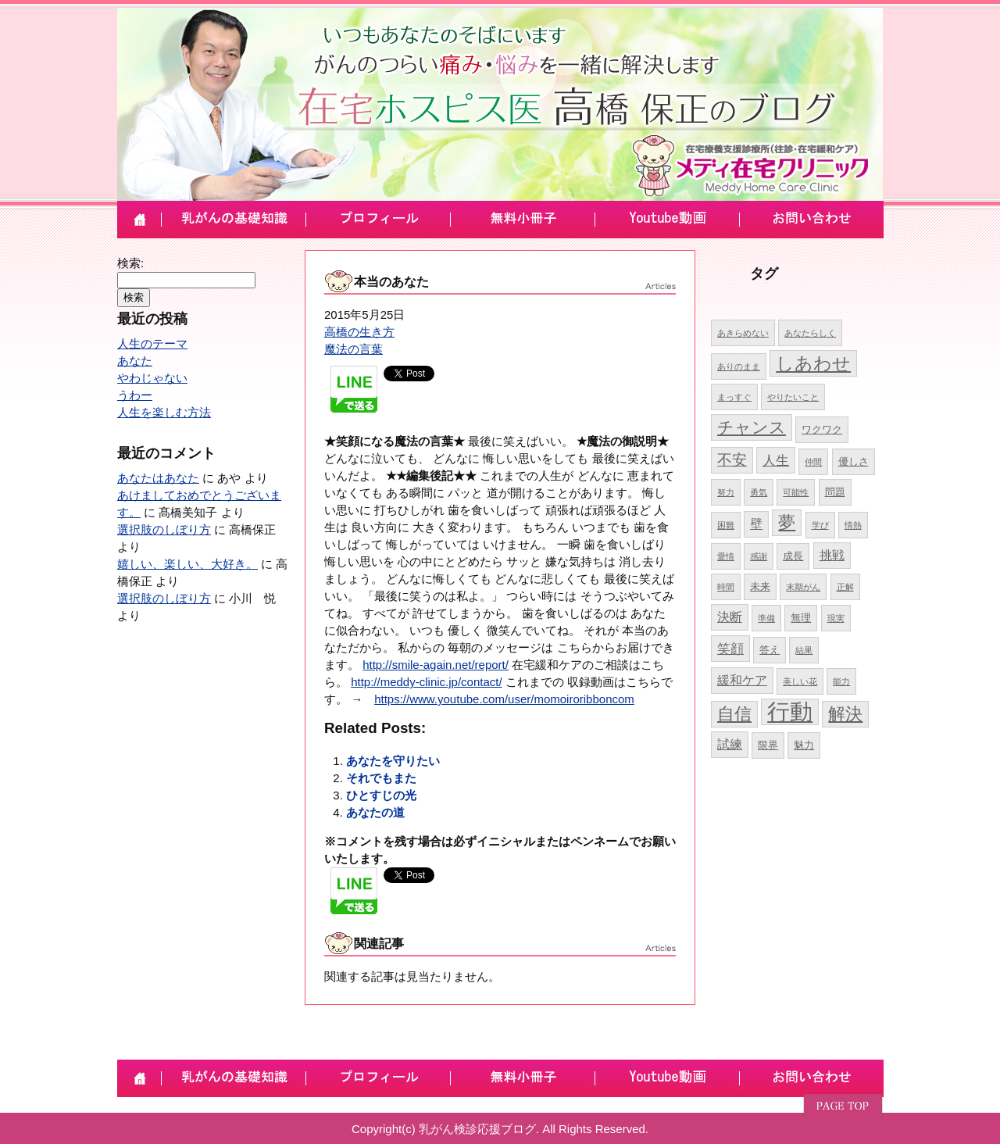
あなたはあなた (158, 477)
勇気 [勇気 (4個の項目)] (758, 492)
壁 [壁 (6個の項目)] (756, 524)
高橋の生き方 (359, 331)
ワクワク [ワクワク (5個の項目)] (822, 429)
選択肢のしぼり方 (164, 529)
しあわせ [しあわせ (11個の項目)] (813, 363)
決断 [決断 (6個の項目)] (729, 617)
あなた (134, 360)
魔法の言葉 (353, 349)
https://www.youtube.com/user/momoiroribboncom (504, 699)
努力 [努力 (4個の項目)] (725, 492)
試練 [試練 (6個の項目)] (729, 744)
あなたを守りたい (393, 760)
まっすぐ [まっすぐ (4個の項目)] (734, 397)
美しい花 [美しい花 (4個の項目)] (800, 681)
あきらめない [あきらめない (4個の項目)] (743, 333)
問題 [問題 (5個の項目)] (835, 492)
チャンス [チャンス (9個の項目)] (751, 427)
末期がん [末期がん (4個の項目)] (803, 587)
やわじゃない (152, 377)
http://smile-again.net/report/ (435, 664)
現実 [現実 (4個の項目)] (836, 618)
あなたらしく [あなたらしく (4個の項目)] (810, 333)
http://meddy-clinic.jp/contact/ (426, 681)
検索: (130, 263)
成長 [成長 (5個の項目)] (793, 556)
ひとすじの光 (381, 795)
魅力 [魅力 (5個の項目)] (804, 745)
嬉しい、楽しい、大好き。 (187, 563)
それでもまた (381, 778)
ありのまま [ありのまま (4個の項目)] (738, 366)
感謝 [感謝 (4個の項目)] (758, 556)
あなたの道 (375, 812)
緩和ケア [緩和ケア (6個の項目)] (742, 680)
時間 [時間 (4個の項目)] (725, 587)
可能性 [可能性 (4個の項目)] (796, 492)
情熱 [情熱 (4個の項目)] (853, 525)
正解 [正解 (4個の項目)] (845, 587)
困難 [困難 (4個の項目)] (725, 525)
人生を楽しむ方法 (164, 412)
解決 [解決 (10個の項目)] (845, 714)
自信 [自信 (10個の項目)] (734, 714)
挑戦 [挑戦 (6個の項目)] (832, 555)
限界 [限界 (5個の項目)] (768, 745)
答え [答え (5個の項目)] (769, 650)
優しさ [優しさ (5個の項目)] (853, 461)
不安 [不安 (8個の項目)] (732, 460)
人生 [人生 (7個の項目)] (775, 460)
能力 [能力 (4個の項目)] (841, 681)
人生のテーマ (152, 343)
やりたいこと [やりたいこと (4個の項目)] (793, 397)
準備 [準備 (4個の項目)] (766, 618)
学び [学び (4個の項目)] (820, 525)
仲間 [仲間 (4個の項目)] (813, 462)
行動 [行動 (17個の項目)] (789, 711)
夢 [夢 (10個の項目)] (786, 522)
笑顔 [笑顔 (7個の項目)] (730, 648)
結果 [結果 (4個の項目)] (803, 650)
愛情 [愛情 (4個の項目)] (725, 556)
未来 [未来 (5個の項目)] (760, 586)
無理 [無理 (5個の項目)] (801, 618)
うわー (134, 395)
